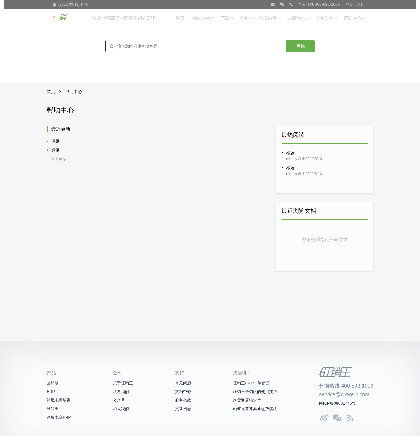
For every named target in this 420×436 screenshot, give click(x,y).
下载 (225, 18)
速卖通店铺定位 (247, 400)
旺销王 (53, 408)
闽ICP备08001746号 (337, 403)
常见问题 (183, 383)
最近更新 (60, 129)
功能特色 (202, 18)
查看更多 (58, 159)
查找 (300, 46)
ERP (51, 391)
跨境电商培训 (59, 400)
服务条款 (183, 400)
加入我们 (121, 408)
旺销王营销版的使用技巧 (255, 391)
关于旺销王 (123, 383)
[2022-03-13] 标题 (73, 4)
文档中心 (183, 391)
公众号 (119, 400)
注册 (361, 4)
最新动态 (296, 18)
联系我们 (121, 391)
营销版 (53, 383)
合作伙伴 (324, 18)
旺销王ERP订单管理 (251, 383)
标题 (55, 141)
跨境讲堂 (268, 18)
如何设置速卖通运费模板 (255, 408)
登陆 (350, 4)
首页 (180, 18)
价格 (244, 18)
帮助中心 (353, 18)
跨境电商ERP (59, 417)
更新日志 (183, 408)
